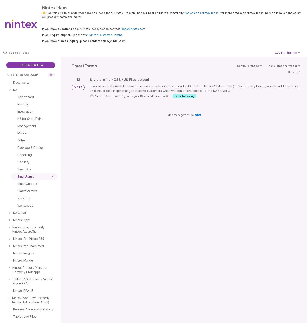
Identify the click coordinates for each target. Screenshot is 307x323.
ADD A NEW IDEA (30, 65)
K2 (141, 96)
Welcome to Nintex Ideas (202, 12)
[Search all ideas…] (36, 52)
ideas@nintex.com (133, 28)
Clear (51, 74)
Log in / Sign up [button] (287, 52)
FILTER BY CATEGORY (23, 74)
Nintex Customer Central (106, 35)
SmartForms (153, 96)
